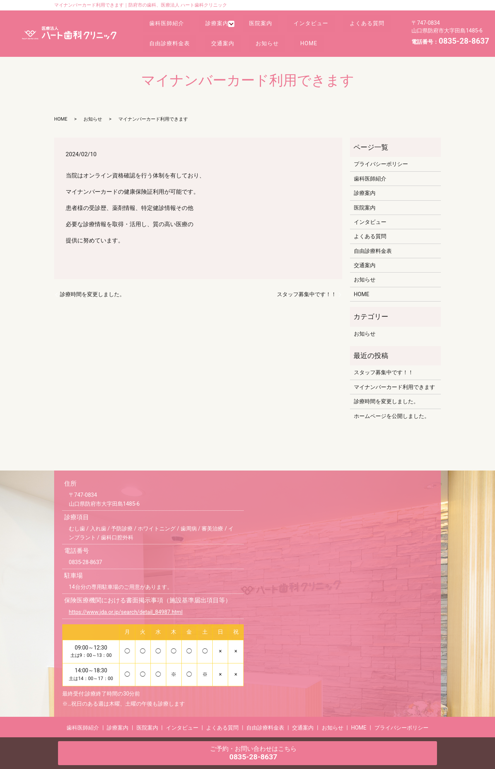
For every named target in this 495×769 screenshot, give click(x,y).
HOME (380, 41)
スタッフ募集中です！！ (306, 294)
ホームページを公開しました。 (392, 416)
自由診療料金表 (231, 41)
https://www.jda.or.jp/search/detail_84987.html (126, 612)
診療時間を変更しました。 (92, 294)
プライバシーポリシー (381, 164)
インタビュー (321, 26)
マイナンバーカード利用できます (394, 387)
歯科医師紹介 (168, 26)
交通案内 (287, 41)
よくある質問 (168, 41)
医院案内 (267, 26)
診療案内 (222, 26)
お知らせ (336, 41)
